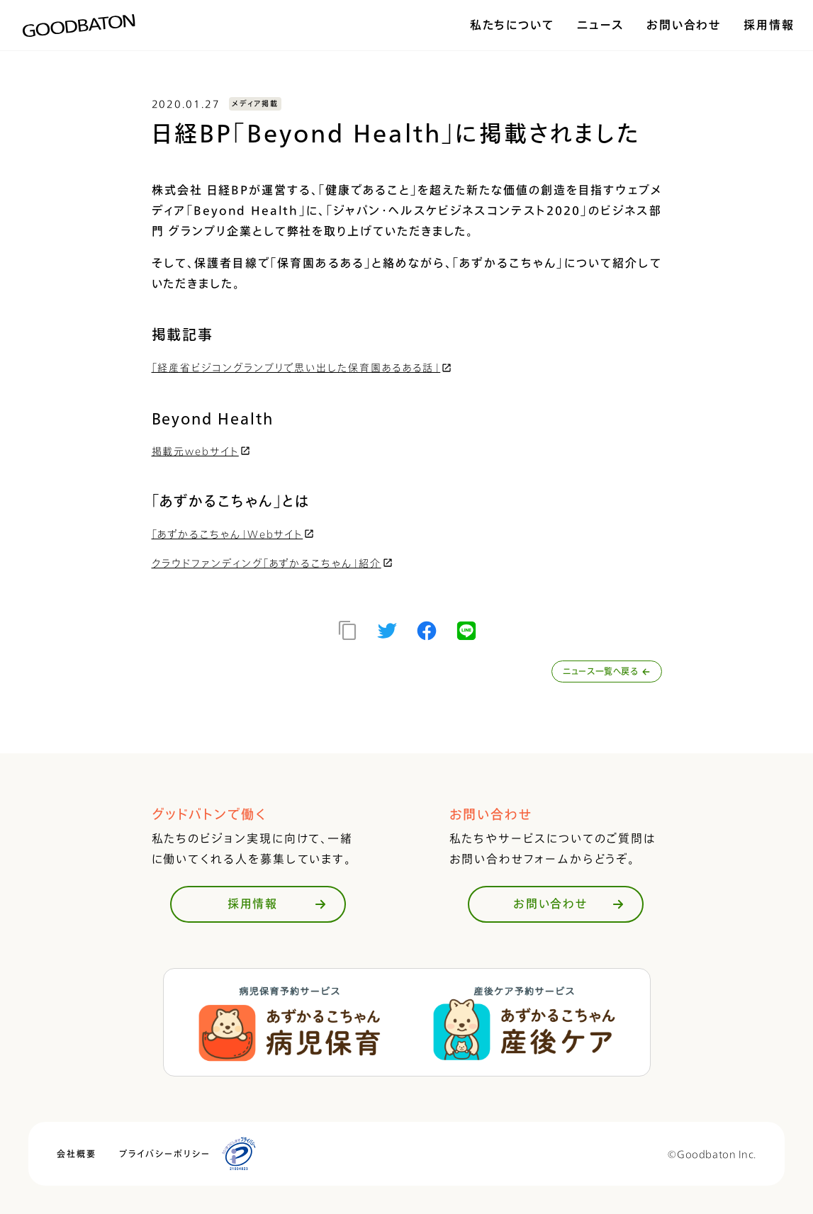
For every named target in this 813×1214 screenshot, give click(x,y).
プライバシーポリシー (165, 1154)
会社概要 (76, 1154)
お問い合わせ (684, 24)
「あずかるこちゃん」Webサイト (234, 534)
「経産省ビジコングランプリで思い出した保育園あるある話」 (303, 367)
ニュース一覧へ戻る (606, 671)
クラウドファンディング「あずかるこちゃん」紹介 (273, 563)
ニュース (600, 24)
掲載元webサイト (202, 451)
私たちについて (512, 24)
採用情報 (769, 24)
